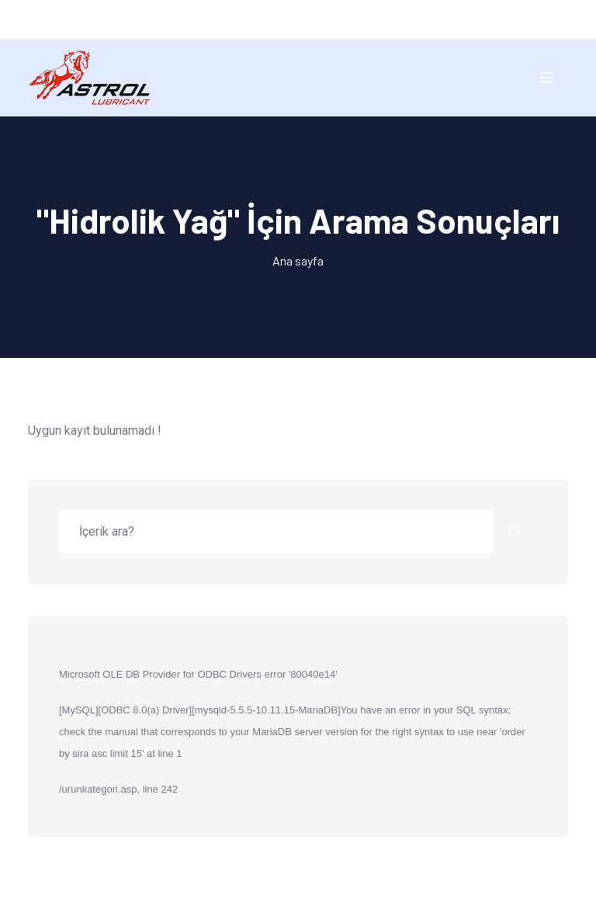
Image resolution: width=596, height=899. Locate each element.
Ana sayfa (298, 260)
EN (312, 19)
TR (282, 19)
